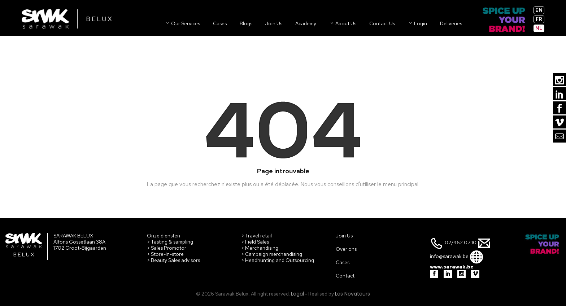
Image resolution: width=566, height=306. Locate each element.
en (539, 10)
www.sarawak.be (452, 266)
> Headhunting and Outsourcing (277, 260)
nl (539, 28)
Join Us (344, 235)
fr (539, 19)
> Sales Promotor (166, 248)
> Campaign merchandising (271, 254)
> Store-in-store (165, 254)
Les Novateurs (352, 293)
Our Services (182, 23)
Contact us (382, 23)
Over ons (346, 249)
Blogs (246, 23)
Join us (273, 23)
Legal (297, 293)
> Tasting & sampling (170, 242)
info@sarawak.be (449, 256)
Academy (305, 23)
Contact (345, 275)
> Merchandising (259, 248)
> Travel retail (256, 235)
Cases (220, 23)
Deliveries (451, 23)
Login (417, 23)
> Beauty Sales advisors (173, 260)
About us (342, 23)
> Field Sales (255, 242)
